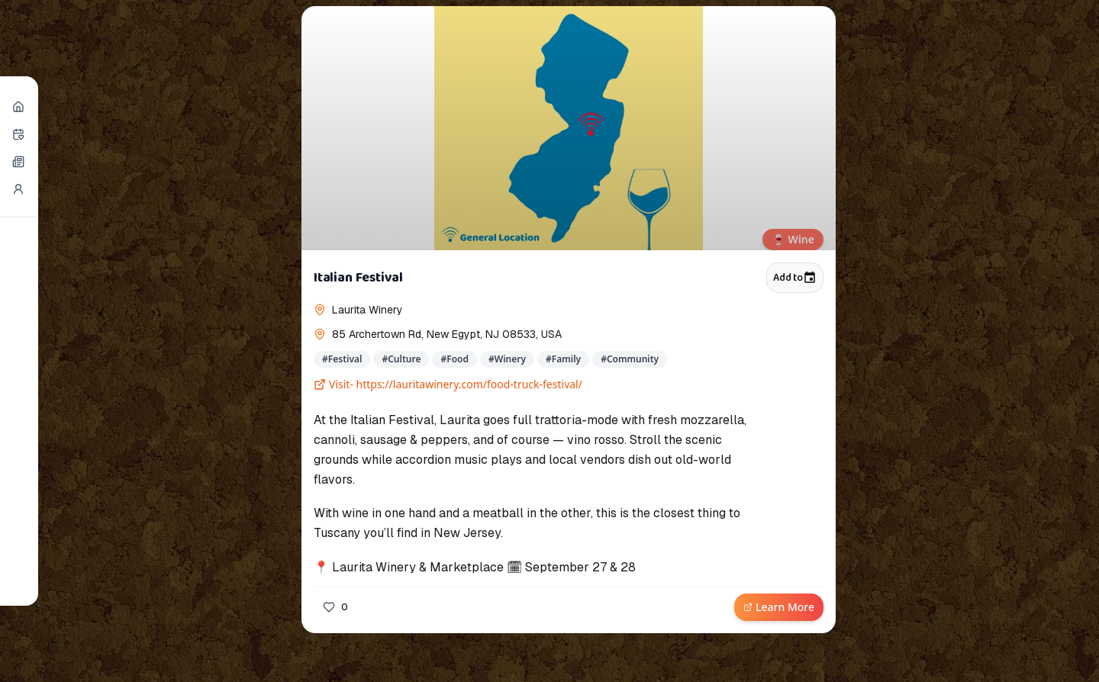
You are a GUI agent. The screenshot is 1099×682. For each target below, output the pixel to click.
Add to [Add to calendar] (795, 277)
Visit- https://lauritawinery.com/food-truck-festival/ (448, 384)
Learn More (778, 607)
